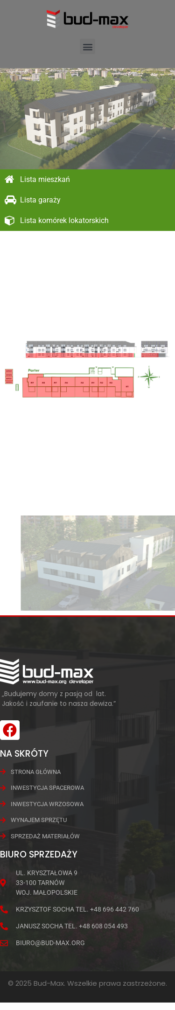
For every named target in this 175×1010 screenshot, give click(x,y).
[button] (87, 46)
